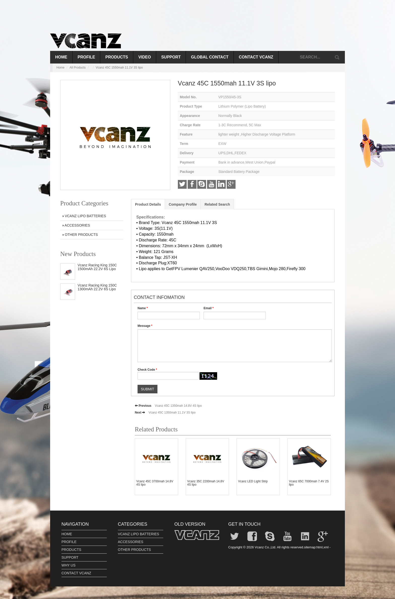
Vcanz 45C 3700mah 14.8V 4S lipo (154, 483)
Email (209, 308)
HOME (66, 534)
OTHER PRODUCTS (80, 235)
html (319, 547)
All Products (78, 67)
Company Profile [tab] (183, 204)
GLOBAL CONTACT (209, 57)
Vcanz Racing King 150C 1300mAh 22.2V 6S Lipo (97, 287)
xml (325, 547)
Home (61, 57)
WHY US (68, 565)
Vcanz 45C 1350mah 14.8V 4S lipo (178, 405)
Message (145, 326)
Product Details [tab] (148, 204)
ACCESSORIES (76, 225)
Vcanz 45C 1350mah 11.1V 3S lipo (172, 412)
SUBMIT (147, 389)
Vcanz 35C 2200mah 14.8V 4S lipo (205, 483)
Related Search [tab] (217, 204)
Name (143, 308)
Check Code (147, 369)
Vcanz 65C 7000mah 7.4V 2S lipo (309, 483)
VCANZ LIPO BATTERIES (84, 216)
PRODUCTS (116, 57)
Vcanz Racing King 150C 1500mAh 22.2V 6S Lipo (97, 267)
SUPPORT (171, 57)
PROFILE (86, 57)
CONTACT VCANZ (256, 57)
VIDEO (144, 57)
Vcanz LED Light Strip (253, 481)
